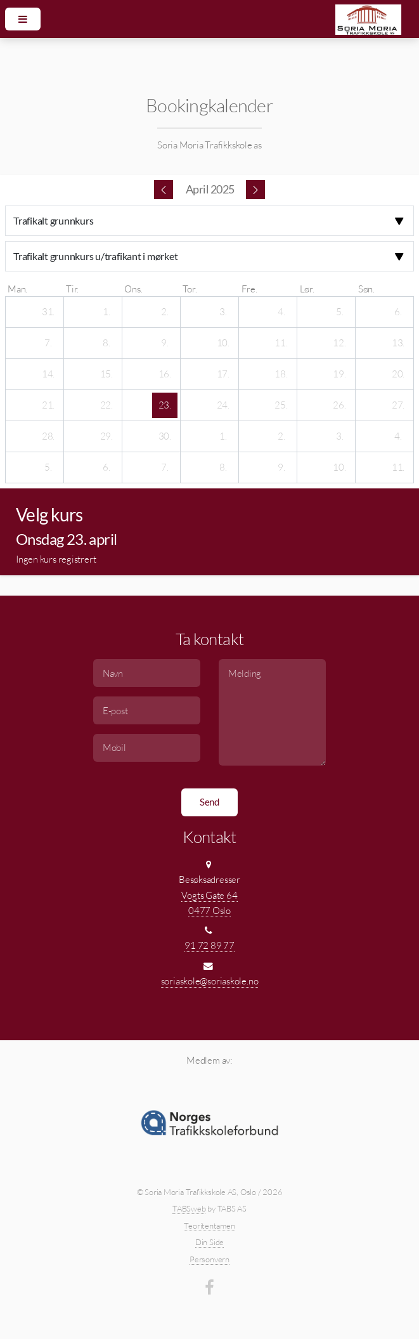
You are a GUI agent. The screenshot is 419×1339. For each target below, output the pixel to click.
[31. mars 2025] (48, 312)
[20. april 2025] (398, 374)
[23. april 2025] (165, 405)
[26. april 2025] (340, 405)
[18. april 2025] (281, 374)
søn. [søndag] (366, 289)
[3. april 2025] (223, 312)
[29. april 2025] (106, 436)
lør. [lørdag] (307, 289)
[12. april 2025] (340, 343)
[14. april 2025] (48, 374)
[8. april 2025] (106, 343)
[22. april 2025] (106, 405)
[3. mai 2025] (340, 436)
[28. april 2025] (48, 436)
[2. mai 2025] (281, 436)
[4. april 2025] (281, 312)
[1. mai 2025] (223, 436)
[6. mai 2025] (106, 467)
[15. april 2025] (106, 374)
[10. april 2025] (223, 343)
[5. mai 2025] (48, 467)
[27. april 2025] (398, 405)
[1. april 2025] (106, 312)
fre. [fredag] (249, 289)
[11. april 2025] (281, 343)
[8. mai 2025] (223, 467)
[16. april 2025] (165, 374)
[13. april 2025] (398, 343)
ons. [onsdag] (133, 289)
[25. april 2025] (281, 405)
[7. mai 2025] (165, 467)
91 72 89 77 (209, 945)
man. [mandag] (17, 289)
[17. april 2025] (223, 374)
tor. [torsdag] (190, 289)
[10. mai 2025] (340, 467)
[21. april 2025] (48, 405)
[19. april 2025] (340, 374)
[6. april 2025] (398, 312)
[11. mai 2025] (398, 467)
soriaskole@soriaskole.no (210, 981)
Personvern (209, 1259)
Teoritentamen (209, 1225)
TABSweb (188, 1208)
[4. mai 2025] (398, 436)
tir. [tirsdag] (72, 289)
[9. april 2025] (165, 343)
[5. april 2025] (340, 312)
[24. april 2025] (223, 405)
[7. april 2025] (48, 343)
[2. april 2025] (165, 312)
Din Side (209, 1242)
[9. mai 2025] (281, 467)
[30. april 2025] (165, 436)
